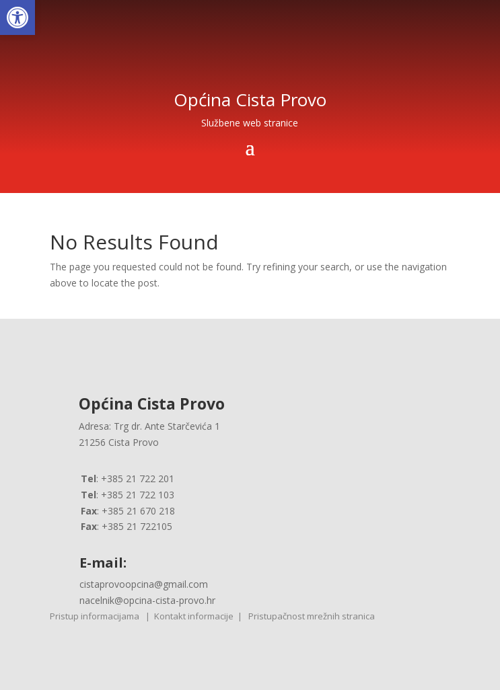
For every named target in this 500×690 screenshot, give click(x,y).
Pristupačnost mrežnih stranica (311, 616)
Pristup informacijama (94, 616)
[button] (17, 17)
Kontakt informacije (194, 616)
